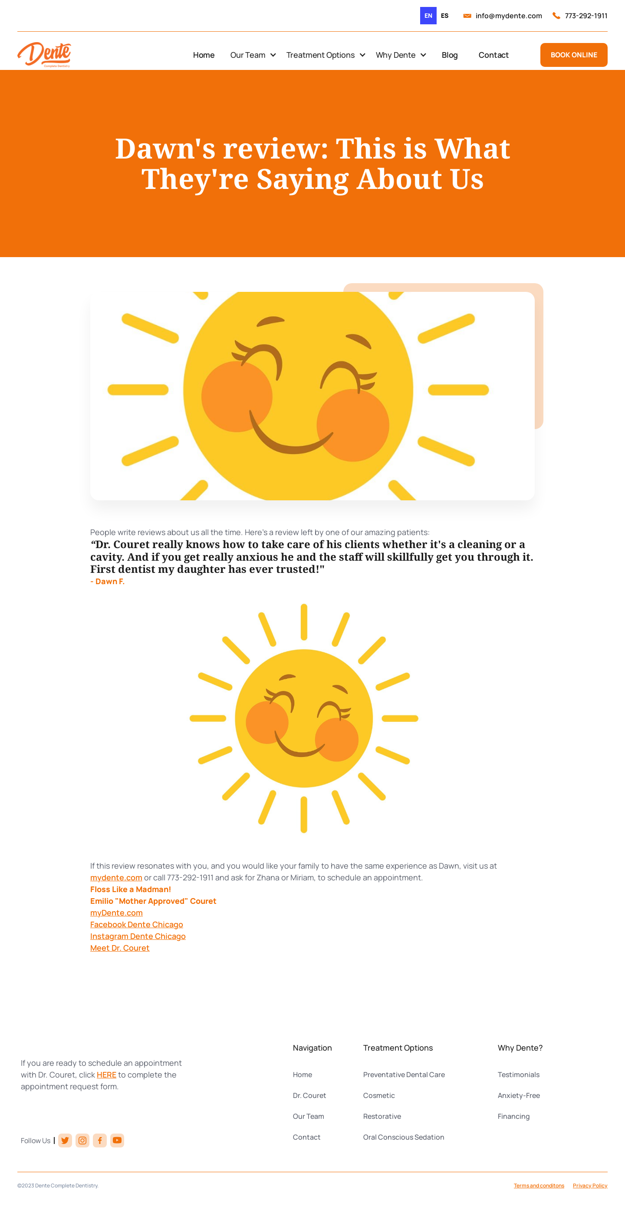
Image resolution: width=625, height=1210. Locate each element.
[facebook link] (100, 1140)
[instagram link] (82, 1140)
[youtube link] (117, 1140)
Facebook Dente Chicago (136, 924)
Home (204, 55)
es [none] (444, 15)
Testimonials (518, 1074)
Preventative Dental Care (404, 1074)
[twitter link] (65, 1140)
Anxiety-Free (519, 1095)
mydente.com (116, 877)
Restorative (382, 1116)
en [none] (428, 15)
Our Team (308, 1116)
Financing (514, 1116)
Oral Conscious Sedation (403, 1137)
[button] (253, 54)
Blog (450, 55)
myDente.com (116, 912)
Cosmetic (379, 1095)
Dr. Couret (309, 1095)
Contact (494, 55)
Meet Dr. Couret (120, 947)
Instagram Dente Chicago (138, 936)
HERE (106, 1074)
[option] (445, 15)
